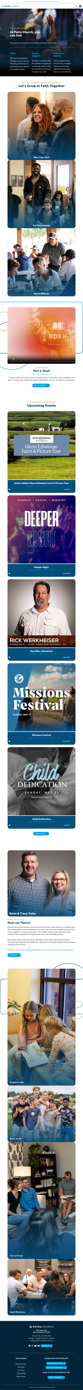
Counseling (21, 1373)
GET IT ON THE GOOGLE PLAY (56, 1368)
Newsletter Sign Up (56, 1377)
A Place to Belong (59, 54)
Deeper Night (41, 567)
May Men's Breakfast (41, 651)
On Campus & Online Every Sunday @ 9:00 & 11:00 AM (41, 1)
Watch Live (47, 1346)
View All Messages (40, 385)
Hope (13, 53)
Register (67, 489)
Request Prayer (21, 1364)
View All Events (40, 833)
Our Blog (21, 1367)
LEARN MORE (13, 955)
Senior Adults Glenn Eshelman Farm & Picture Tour (41, 483)
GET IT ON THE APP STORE (57, 1363)
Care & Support (36, 54)
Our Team (21, 1370)
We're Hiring (21, 1376)
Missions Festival (41, 735)
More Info (66, 573)
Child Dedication (41, 819)
